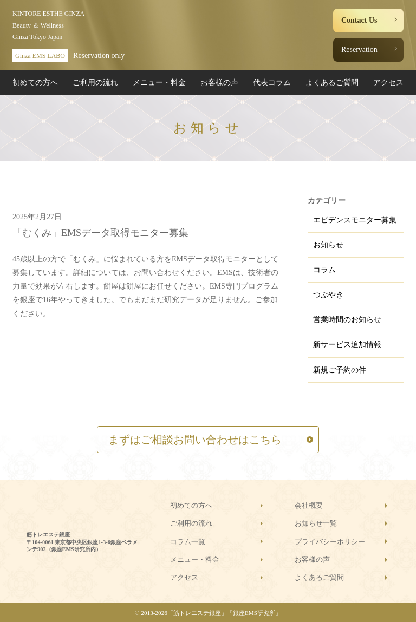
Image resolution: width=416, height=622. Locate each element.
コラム (324, 270)
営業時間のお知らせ (347, 320)
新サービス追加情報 (347, 345)
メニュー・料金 (159, 82)
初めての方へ (35, 82)
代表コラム (272, 82)
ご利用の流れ (95, 82)
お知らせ (328, 245)
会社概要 (309, 505)
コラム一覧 (187, 542)
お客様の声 (219, 82)
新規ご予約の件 (339, 370)
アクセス (388, 82)
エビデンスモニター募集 (354, 220)
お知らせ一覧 (316, 523)
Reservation (359, 49)
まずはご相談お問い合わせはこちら (195, 440)
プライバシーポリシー (330, 542)
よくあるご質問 (332, 82)
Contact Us (359, 20)
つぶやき (328, 295)
